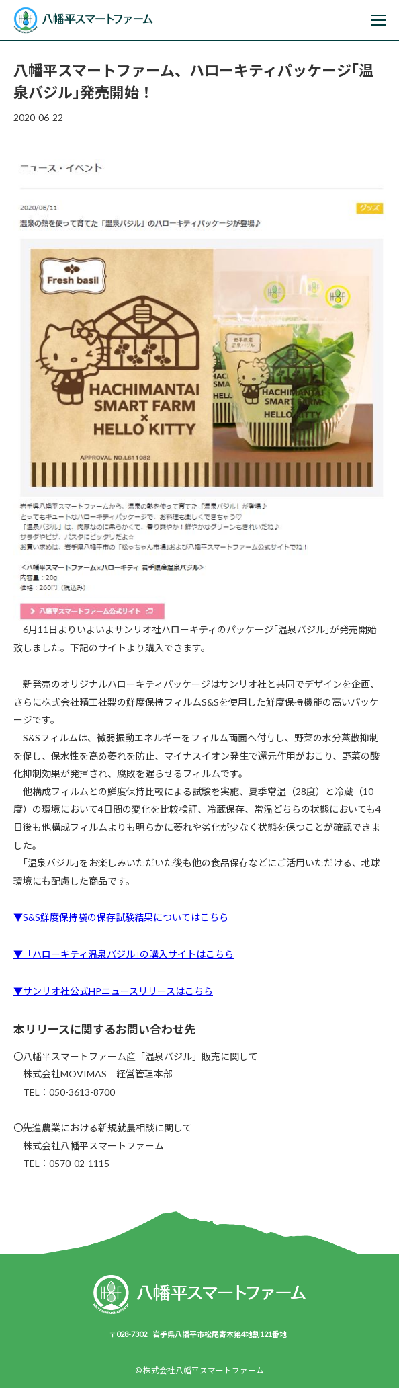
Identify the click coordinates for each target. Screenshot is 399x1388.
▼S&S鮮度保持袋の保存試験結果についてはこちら (120, 917)
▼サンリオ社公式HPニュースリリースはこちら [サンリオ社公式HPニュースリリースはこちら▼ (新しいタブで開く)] (113, 991)
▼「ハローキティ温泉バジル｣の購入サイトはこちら (123, 954)
